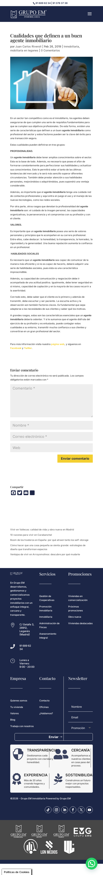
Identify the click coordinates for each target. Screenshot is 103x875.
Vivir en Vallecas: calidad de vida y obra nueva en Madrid (42, 529)
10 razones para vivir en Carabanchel (31, 534)
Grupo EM (65, 798)
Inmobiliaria (71, 46)
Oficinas (44, 707)
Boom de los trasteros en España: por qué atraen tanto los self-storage (49, 539)
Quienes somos (18, 700)
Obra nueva (74, 616)
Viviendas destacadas (80, 623)
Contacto (44, 700)
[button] (91, 863)
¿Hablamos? (46, 713)
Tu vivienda (16, 707)
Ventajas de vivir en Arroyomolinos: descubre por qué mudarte (45, 554)
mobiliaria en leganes (24, 50)
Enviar (54, 737)
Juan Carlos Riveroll (28, 46)
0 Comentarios (50, 50)
